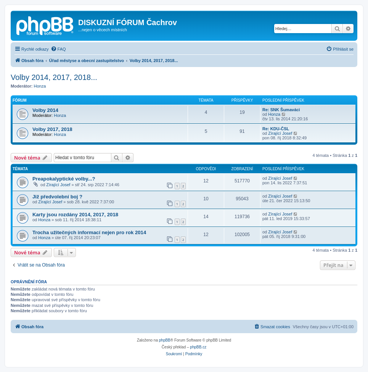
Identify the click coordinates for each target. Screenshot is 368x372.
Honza (40, 86)
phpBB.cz (198, 347)
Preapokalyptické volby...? (63, 179)
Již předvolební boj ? (57, 197)
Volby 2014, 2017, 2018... (54, 77)
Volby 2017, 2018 (52, 129)
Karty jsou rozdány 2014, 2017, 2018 (75, 214)
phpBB (164, 340)
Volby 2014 (45, 110)
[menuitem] (58, 49)
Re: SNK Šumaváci (281, 109)
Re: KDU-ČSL (275, 128)
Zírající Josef (280, 133)
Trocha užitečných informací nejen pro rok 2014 (89, 232)
